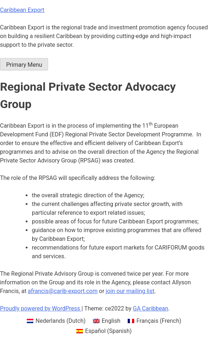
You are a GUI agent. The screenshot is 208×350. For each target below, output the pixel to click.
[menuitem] (56, 321)
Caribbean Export (22, 10)
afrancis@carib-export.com (63, 291)
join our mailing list (130, 291)
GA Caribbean (150, 308)
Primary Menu (24, 64)
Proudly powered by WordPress (40, 308)
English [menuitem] (111, 320)
